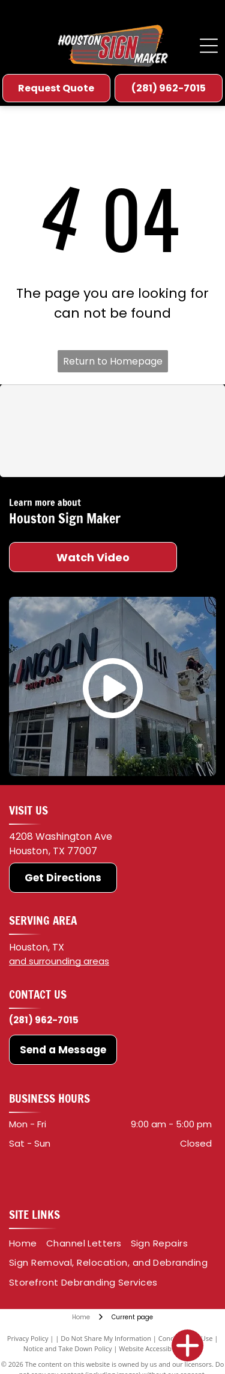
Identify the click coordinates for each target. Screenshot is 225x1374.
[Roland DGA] (61, 452)
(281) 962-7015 (44, 1020)
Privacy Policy (28, 1338)
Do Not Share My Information (106, 1338)
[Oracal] (163, 410)
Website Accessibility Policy (160, 1348)
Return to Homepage (113, 361)
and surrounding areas (59, 961)
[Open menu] (209, 46)
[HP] (163, 452)
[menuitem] (27, 1244)
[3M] (61, 410)
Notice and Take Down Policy (67, 1348)
